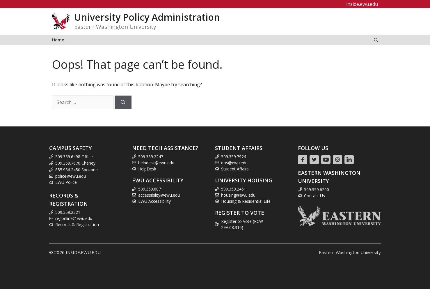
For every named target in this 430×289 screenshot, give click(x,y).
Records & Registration (77, 224)
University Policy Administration (147, 17)
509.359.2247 (150, 156)
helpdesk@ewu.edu (156, 162)
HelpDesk (147, 169)
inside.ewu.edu (362, 4)
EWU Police (66, 182)
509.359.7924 (233, 156)
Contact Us (314, 195)
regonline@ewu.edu (73, 218)
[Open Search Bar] (376, 40)
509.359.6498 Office (74, 156)
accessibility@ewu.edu (159, 195)
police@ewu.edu (70, 176)
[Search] (123, 102)
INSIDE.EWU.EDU (83, 252)
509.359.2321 (67, 212)
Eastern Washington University (350, 252)
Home (58, 40)
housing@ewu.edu (238, 195)
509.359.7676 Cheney (75, 163)
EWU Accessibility (154, 201)
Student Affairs (235, 169)
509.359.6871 (150, 189)
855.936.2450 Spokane (76, 169)
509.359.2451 (233, 189)
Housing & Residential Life (246, 201)
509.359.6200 (316, 189)
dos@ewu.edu (234, 162)
